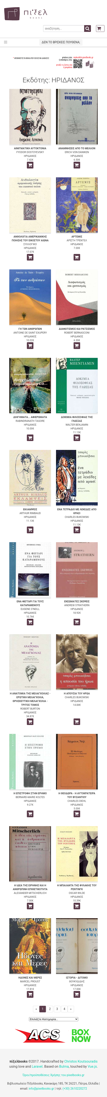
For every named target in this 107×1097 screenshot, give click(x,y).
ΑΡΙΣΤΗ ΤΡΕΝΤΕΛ (77, 240)
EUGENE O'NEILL (30, 609)
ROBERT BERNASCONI (76, 332)
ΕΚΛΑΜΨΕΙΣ (30, 509)
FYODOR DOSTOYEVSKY (30, 152)
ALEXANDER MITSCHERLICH (30, 893)
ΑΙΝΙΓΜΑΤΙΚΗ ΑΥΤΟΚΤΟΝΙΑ (30, 148)
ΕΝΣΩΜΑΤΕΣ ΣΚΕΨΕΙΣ (77, 601)
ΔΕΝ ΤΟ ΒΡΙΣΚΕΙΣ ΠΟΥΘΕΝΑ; (61, 42)
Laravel (37, 1066)
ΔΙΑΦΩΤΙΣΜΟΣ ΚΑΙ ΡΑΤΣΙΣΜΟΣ (77, 328)
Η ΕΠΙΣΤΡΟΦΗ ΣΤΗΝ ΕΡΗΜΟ (30, 793)
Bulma (64, 1066)
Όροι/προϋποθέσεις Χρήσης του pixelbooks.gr (53, 1075)
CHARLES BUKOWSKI (77, 517)
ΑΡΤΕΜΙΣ (76, 236)
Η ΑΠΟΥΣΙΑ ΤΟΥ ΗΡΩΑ (77, 693)
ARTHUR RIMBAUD (30, 513)
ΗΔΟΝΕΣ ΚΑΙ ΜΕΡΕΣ (30, 977)
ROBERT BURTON (30, 708)
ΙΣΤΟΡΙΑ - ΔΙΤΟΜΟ (77, 977)
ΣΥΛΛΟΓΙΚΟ (30, 244)
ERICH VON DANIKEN (77, 152)
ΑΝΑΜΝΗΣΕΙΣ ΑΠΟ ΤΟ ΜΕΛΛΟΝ (76, 148)
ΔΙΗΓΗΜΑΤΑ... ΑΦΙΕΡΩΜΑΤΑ (30, 417)
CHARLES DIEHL (76, 801)
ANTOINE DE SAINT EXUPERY (30, 332)
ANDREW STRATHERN (76, 605)
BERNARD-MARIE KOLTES (30, 797)
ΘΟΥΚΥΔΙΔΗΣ (77, 981)
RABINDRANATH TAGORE (30, 421)
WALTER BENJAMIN (77, 424)
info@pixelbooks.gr (41, 1088)
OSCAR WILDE (77, 893)
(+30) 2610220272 (75, 1088)
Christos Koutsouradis (80, 1061)
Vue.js (92, 1066)
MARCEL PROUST (30, 981)
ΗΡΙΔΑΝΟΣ (30, 156)
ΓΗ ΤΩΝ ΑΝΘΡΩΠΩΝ (30, 328)
